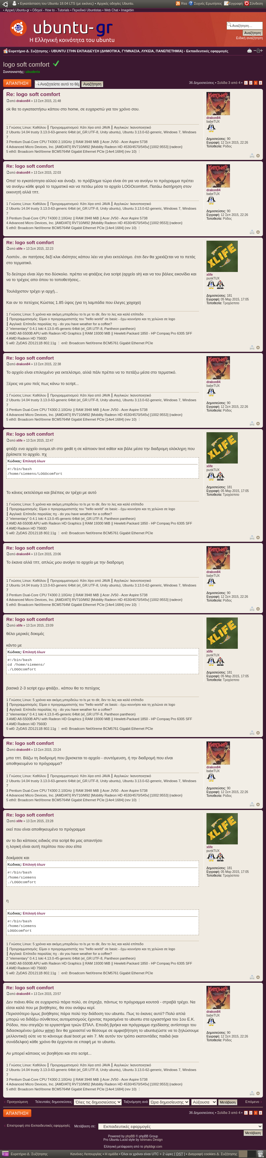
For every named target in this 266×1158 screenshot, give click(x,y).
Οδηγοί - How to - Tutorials (50, 10)
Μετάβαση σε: (85, 1126)
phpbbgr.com (153, 1146)
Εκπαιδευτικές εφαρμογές (207, 51)
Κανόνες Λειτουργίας (86, 1154)
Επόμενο (252, 1102)
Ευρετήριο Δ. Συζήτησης (28, 51)
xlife (19, 248)
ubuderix (32, 72)
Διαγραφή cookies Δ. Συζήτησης (212, 1154)
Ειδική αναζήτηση (249, 38)
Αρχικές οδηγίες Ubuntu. (115, 3)
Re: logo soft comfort (33, 94)
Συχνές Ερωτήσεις (208, 3)
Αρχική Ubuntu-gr (17, 10)
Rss (184, 3)
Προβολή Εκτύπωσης (249, 50)
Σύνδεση (256, 3)
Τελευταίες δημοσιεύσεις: (78, 1102)
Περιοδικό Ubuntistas (86, 10)
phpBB (130, 1136)
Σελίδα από (228, 83)
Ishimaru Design (151, 1139)
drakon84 (23, 101)
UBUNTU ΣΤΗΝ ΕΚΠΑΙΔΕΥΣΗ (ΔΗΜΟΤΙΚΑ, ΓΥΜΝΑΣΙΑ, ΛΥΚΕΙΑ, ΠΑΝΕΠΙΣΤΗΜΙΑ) (117, 51)
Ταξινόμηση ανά (156, 1102)
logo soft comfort (26, 64)
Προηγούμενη (17, 1102)
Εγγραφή (236, 3)
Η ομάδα (111, 1154)
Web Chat (111, 10)
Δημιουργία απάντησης (17, 83)
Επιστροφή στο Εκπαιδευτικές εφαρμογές (38, 1125)
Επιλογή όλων (34, 461)
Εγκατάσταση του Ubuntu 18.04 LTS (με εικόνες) (57, 3)
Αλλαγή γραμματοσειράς (258, 51)
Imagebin (127, 10)
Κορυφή (258, 155)
